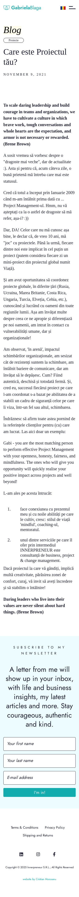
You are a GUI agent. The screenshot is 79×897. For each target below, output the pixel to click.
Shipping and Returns (38, 835)
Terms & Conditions (24, 827)
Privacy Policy (55, 827)
